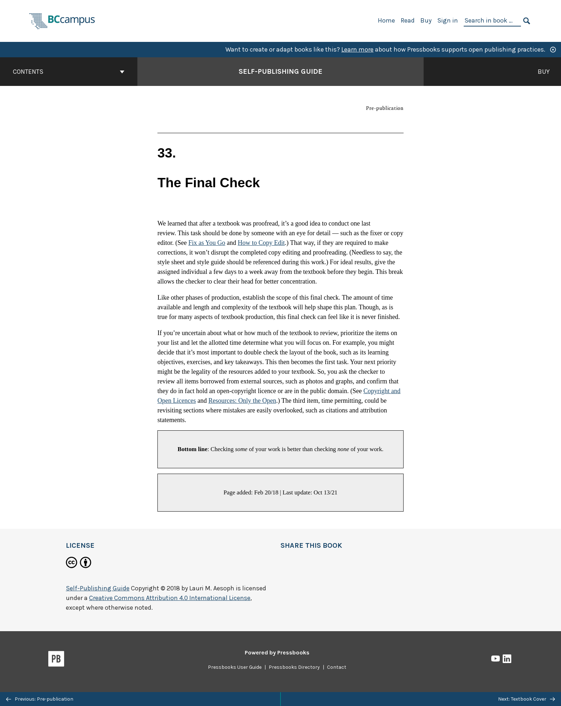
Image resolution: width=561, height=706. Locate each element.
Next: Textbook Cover (526, 699)
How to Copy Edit (261, 242)
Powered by (277, 652)
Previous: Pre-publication (39, 699)
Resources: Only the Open (242, 400)
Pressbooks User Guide (235, 667)
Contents (69, 72)
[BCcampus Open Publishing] (62, 20)
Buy (425, 20)
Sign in (447, 20)
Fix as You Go (206, 242)
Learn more (357, 49)
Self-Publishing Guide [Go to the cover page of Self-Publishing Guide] (280, 71)
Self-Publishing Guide (98, 588)
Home (386, 20)
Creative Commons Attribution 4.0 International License (169, 598)
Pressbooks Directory (294, 667)
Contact (336, 667)
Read (408, 20)
